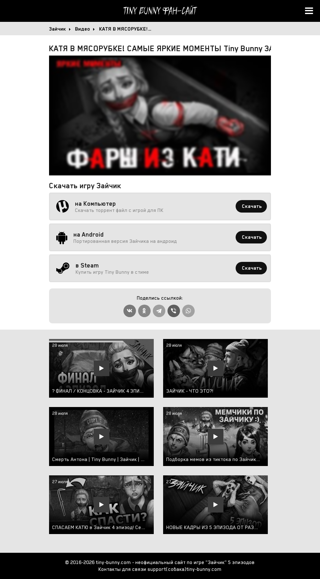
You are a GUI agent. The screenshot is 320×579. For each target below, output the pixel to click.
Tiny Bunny (160, 11)
